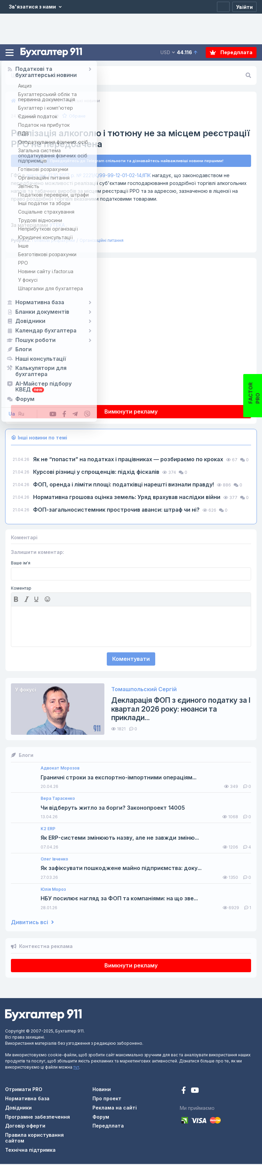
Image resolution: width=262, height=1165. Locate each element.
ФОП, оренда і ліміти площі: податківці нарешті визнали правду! (124, 485)
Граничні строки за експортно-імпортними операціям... (118, 778)
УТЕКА (38, 226)
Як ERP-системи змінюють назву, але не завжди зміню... (120, 839)
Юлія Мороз (53, 890)
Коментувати (131, 659)
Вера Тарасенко (58, 799)
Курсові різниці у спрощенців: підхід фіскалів (97, 472)
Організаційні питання (101, 241)
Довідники (18, 1109)
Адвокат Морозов (60, 769)
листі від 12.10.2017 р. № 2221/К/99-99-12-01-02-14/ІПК (88, 176)
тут (76, 1068)
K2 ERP (48, 829)
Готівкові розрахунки (53, 241)
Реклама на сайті (114, 1109)
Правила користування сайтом (34, 1139)
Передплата (231, 52)
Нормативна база (27, 1099)
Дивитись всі (32, 923)
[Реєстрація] (223, 7)
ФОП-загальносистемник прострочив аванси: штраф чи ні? (117, 510)
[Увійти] (244, 7)
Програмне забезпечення (37, 1118)
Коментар (21, 589)
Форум (100, 1118)
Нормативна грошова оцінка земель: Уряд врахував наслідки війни (127, 498)
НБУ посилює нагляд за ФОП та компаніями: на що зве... (119, 899)
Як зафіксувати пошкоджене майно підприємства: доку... (121, 869)
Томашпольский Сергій (144, 690)
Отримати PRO (23, 1090)
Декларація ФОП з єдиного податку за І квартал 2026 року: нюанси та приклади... (180, 710)
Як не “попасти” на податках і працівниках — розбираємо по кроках (128, 460)
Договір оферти (25, 1127)
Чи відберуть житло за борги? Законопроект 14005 (113, 809)
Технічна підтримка (30, 1151)
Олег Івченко (54, 860)
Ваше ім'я (20, 564)
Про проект (106, 1099)
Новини (101, 1090)
